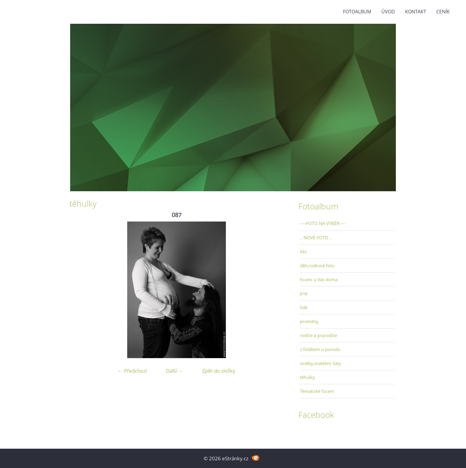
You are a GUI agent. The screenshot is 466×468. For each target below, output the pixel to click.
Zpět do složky (218, 370)
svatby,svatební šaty (320, 363)
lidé (303, 307)
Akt (303, 251)
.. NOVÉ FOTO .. (316, 238)
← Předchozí (132, 370)
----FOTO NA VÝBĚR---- (322, 223)
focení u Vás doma (319, 279)
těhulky (307, 377)
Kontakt (415, 11)
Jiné (303, 293)
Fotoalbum (357, 11)
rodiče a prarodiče (318, 335)
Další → (174, 370)
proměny (309, 321)
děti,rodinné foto (317, 265)
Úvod (388, 11)
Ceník (443, 11)
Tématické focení (317, 391)
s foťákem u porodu (320, 349)
